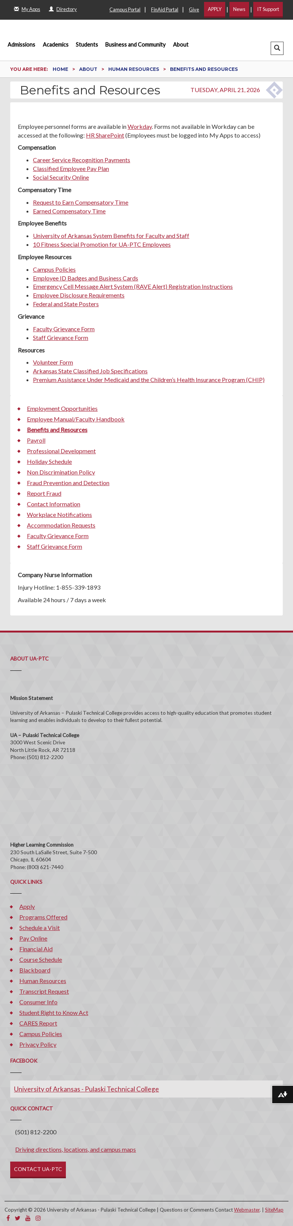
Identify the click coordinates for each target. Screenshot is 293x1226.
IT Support (268, 9)
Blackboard (34, 970)
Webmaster (247, 1210)
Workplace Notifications (59, 514)
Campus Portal (124, 9)
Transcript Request (44, 991)
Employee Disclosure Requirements (79, 295)
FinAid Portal (164, 9)
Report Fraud (44, 493)
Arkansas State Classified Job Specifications (90, 370)
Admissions (21, 44)
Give (194, 9)
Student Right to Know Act (53, 1012)
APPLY (214, 9)
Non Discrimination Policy (61, 472)
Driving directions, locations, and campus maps (75, 1149)
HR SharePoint (105, 135)
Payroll (36, 440)
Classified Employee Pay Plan (71, 168)
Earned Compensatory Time (69, 211)
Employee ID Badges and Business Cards (85, 278)
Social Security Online (61, 177)
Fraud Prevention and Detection (68, 482)
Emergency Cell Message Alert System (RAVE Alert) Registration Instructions (133, 286)
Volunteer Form (53, 362)
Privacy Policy (37, 1044)
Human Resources (134, 69)
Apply (27, 906)
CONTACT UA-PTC (38, 1169)
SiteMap (274, 1210)
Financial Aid (36, 948)
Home (61, 69)
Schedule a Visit (39, 927)
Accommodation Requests (61, 525)
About (181, 44)
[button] (277, 48)
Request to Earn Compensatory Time (80, 202)
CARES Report (38, 1023)
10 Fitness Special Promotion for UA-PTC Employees (102, 244)
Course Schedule (40, 959)
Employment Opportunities (62, 408)
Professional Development (61, 450)
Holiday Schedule (49, 461)
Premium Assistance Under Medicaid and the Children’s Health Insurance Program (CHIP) (149, 379)
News (239, 9)
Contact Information (53, 503)
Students (87, 44)
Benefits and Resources (57, 429)
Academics (56, 44)
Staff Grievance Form (60, 337)
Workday (140, 126)
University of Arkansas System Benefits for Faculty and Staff (111, 235)
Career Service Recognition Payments (81, 159)
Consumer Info (38, 1001)
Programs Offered (43, 917)
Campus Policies (54, 269)
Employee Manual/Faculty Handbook (76, 419)
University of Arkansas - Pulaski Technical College (86, 1089)
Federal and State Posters (66, 303)
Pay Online (33, 938)
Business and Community (135, 44)
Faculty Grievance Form (64, 328)
